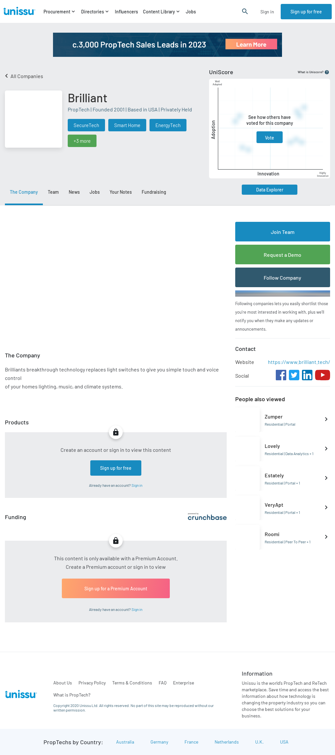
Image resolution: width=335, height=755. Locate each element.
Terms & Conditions (132, 682)
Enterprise (183, 682)
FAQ (163, 682)
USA (284, 742)
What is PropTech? (71, 695)
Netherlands (227, 742)
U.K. (259, 742)
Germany (159, 742)
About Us (62, 682)
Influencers (126, 11)
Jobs (191, 11)
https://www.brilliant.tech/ (299, 362)
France (191, 742)
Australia (125, 742)
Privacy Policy (92, 682)
